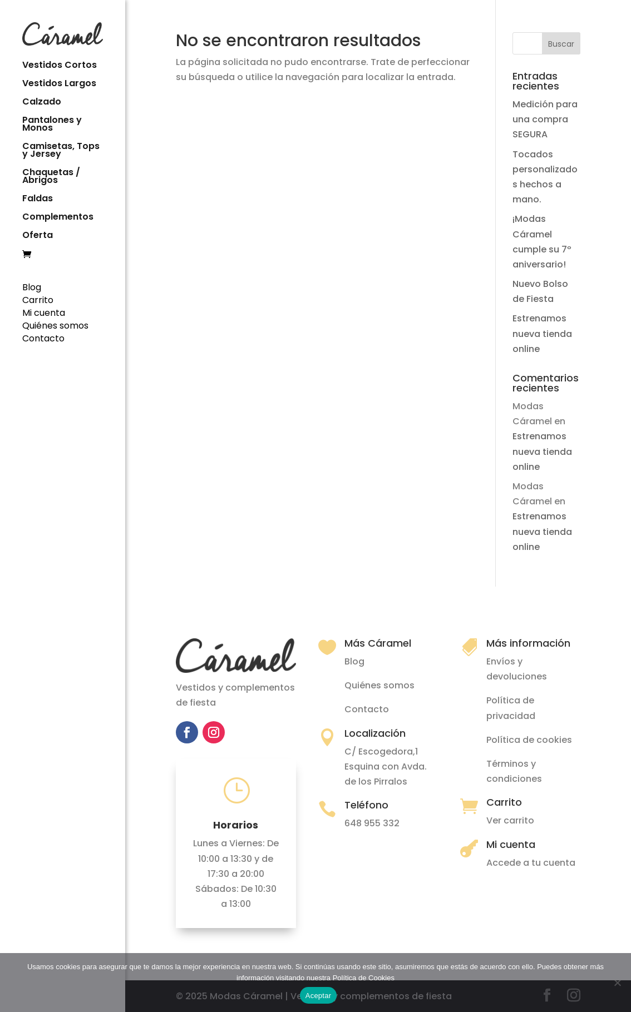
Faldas (37, 199)
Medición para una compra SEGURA (545, 119)
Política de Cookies (364, 978)
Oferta (37, 235)
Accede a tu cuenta (530, 862)
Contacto (43, 337)
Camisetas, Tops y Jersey (61, 150)
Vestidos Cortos (59, 65)
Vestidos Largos (59, 83)
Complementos (57, 217)
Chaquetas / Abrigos (51, 176)
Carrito (37, 298)
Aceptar (318, 995)
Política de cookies (529, 739)
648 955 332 (372, 823)
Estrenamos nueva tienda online (542, 333)
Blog (31, 286)
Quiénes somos (55, 324)
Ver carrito (510, 820)
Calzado (41, 102)
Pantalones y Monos (52, 124)
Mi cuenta (43, 311)
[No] (617, 982)
